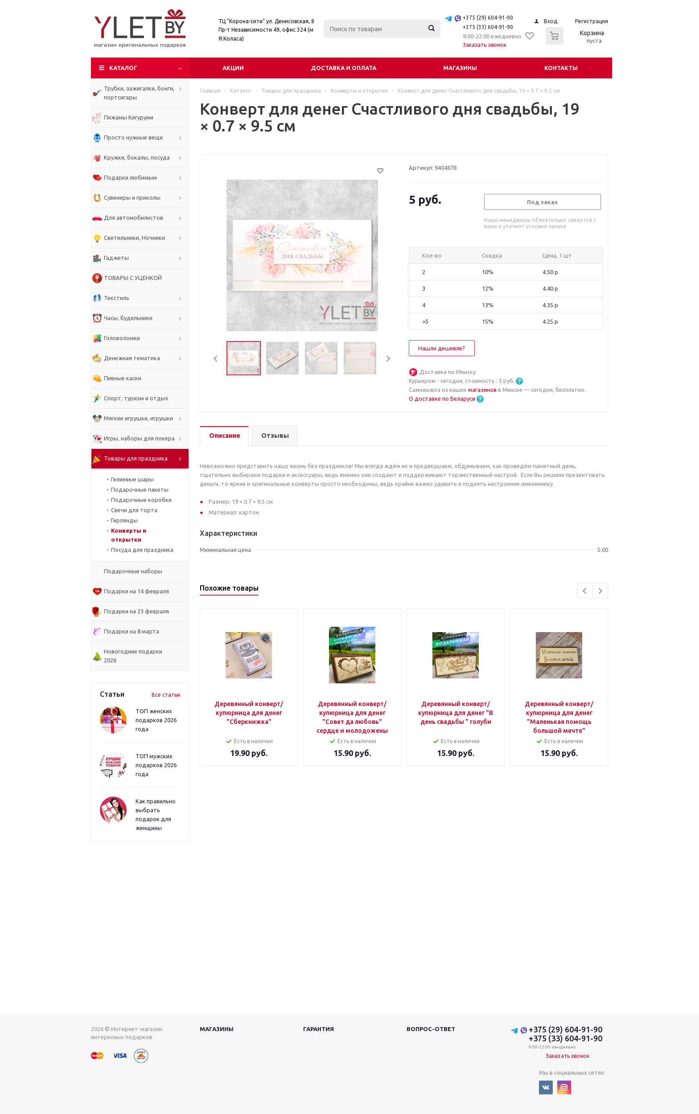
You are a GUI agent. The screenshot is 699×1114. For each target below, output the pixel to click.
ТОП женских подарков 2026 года (156, 720)
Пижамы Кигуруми (128, 117)
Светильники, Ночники (134, 237)
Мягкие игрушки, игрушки (138, 418)
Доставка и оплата (343, 68)
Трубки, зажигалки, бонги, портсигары (139, 92)
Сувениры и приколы (132, 197)
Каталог (123, 68)
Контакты (561, 68)
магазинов (483, 389)
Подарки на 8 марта (131, 631)
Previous (216, 358)
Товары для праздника (136, 458)
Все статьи (166, 695)
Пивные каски (122, 378)
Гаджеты (116, 258)
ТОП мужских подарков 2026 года (156, 765)
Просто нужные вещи (133, 137)
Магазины (460, 68)
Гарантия (318, 1029)
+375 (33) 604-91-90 (488, 27)
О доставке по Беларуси (442, 398)
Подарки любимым (130, 177)
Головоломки (122, 338)
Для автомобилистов (133, 217)
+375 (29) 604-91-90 (488, 18)
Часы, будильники (128, 318)
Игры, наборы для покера (139, 438)
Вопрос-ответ (431, 1029)
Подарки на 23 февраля (136, 611)
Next (388, 358)
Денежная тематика (132, 358)
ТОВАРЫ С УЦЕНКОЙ (133, 278)
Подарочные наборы (133, 571)
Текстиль (116, 298)
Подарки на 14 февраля (136, 591)
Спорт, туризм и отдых (136, 398)
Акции (233, 68)
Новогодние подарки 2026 (133, 655)
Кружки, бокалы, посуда (137, 157)
